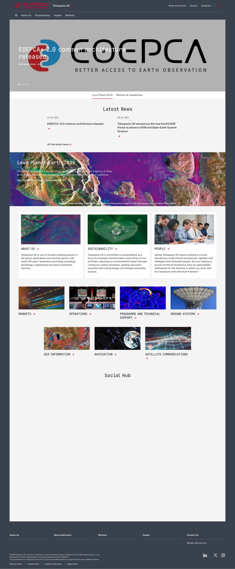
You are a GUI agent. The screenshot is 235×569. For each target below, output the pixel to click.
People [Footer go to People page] (146, 535)
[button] (19, 84)
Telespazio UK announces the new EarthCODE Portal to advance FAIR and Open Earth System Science (147, 127)
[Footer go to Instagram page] (223, 555)
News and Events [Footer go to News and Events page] (62, 535)
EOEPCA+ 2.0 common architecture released (75, 123)
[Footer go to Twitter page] (214, 555)
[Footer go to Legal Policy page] (72, 564)
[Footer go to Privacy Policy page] (16, 564)
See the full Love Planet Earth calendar (39, 180)
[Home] (16, 15)
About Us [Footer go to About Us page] (14, 535)
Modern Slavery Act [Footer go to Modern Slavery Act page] (197, 543)
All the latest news (58, 145)
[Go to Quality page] (194, 6)
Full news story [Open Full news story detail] (27, 64)
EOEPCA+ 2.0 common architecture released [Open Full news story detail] (72, 52)
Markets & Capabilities (129, 95)
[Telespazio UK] (117, 448)
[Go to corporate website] (31, 6)
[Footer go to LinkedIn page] (205, 555)
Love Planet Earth (102, 95)
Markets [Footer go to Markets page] (102, 535)
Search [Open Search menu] (219, 5)
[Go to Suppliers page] (206, 6)
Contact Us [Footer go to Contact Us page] (193, 535)
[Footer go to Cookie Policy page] (33, 564)
